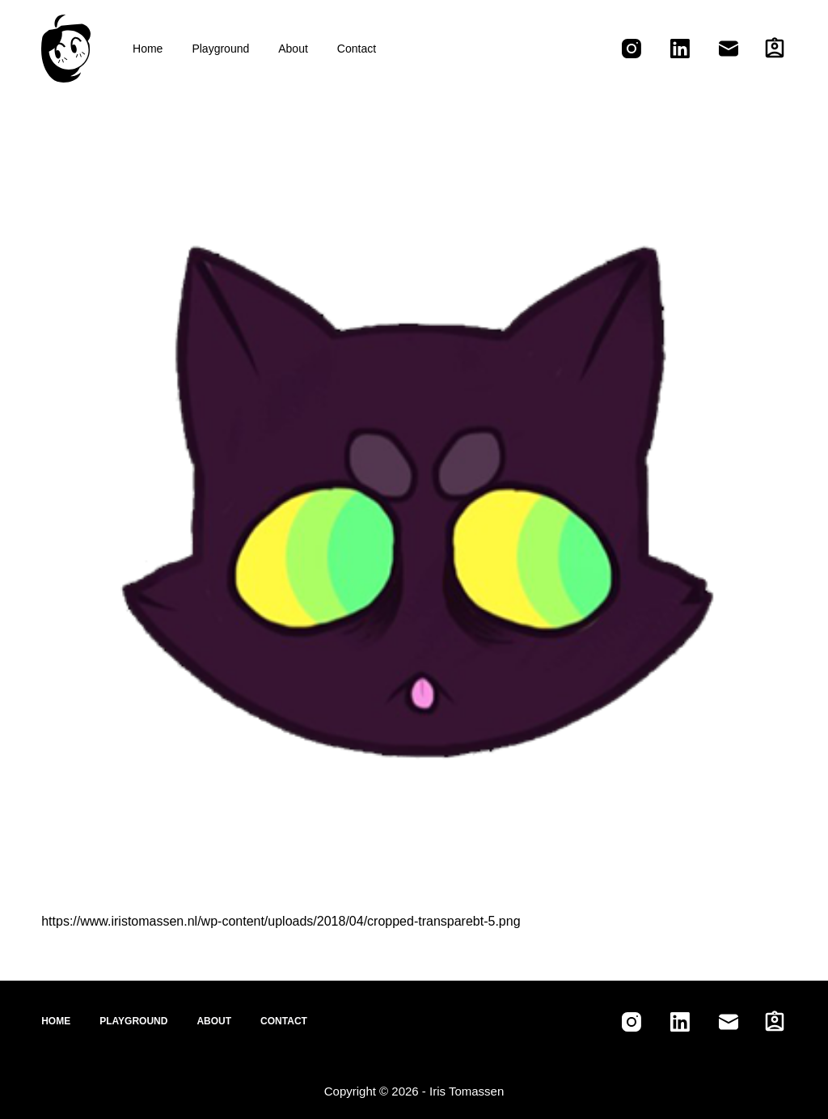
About (293, 48)
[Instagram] (631, 48)
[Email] (728, 48)
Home (148, 48)
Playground (220, 48)
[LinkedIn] (680, 48)
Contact (356, 48)
